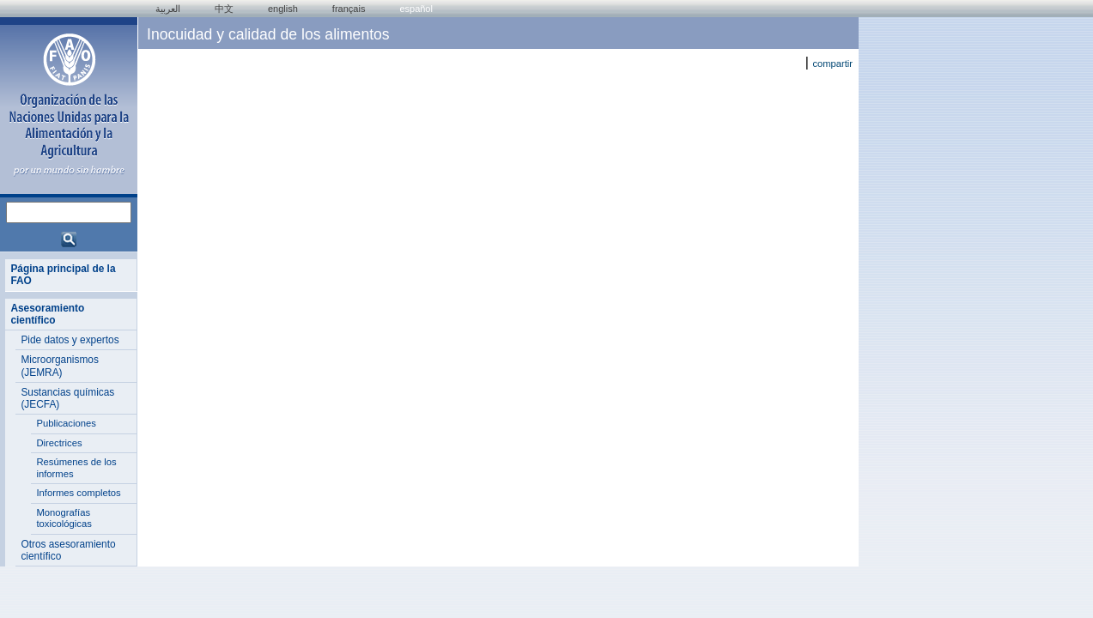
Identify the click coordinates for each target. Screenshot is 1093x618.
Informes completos (78, 493)
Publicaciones (66, 423)
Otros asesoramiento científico (68, 550)
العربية (167, 8)
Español (416, 8)
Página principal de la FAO (62, 275)
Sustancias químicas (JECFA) (67, 398)
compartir (832, 63)
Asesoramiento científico (47, 314)
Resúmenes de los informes (76, 468)
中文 (224, 8)
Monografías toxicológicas (64, 518)
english (283, 8)
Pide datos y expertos (69, 340)
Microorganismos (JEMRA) (59, 366)
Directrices (59, 443)
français (349, 8)
